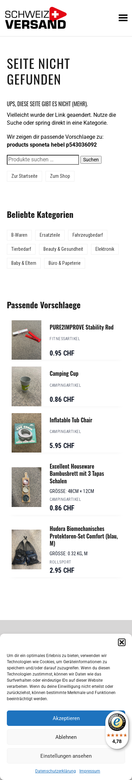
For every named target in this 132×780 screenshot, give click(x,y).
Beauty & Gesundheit (63, 249)
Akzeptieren (66, 718)
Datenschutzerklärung (55, 771)
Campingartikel (65, 385)
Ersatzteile (50, 235)
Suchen (91, 159)
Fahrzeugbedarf (87, 235)
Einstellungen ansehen (66, 756)
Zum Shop (60, 176)
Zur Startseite (24, 176)
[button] (121, 642)
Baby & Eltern (23, 263)
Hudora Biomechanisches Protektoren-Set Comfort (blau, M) (84, 535)
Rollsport (60, 562)
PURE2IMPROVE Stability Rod (82, 327)
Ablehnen (66, 737)
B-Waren (19, 235)
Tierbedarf (21, 249)
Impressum (89, 771)
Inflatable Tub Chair (71, 420)
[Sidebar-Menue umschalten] (66, 36)
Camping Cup (64, 373)
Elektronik (104, 249)
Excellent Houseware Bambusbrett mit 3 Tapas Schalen (77, 473)
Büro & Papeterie (65, 263)
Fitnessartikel (65, 338)
